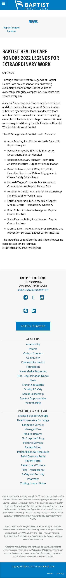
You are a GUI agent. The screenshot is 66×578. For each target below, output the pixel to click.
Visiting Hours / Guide (33, 483)
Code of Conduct (33, 353)
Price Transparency (33, 470)
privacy (60, 573)
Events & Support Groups (33, 415)
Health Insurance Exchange (33, 420)
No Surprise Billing (33, 438)
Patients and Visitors (33, 465)
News (33, 22)
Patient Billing (33, 447)
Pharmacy (33, 479)
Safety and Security (33, 474)
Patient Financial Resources (33, 452)
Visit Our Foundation (33, 326)
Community (33, 357)
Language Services (33, 425)
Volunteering (33, 402)
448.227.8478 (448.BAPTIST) (33, 290)
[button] (3, 3)
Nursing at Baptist (33, 384)
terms (50, 573)
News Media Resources (33, 371)
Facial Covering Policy (33, 456)
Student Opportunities (33, 398)
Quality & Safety (33, 389)
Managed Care (33, 429)
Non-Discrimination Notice (33, 376)
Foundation (33, 367)
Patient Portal (33, 460)
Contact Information (33, 362)
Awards (33, 349)
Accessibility (33, 344)
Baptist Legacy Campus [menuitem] (11, 29)
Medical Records (33, 434)
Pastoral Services (33, 442)
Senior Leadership (33, 394)
